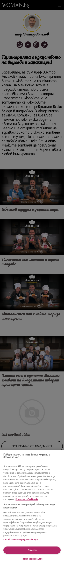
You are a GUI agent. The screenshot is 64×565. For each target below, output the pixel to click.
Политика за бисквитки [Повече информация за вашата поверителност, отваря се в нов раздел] (27, 499)
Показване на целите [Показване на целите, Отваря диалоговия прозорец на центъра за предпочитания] (32, 558)
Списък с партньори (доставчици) (20, 539)
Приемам (32, 550)
